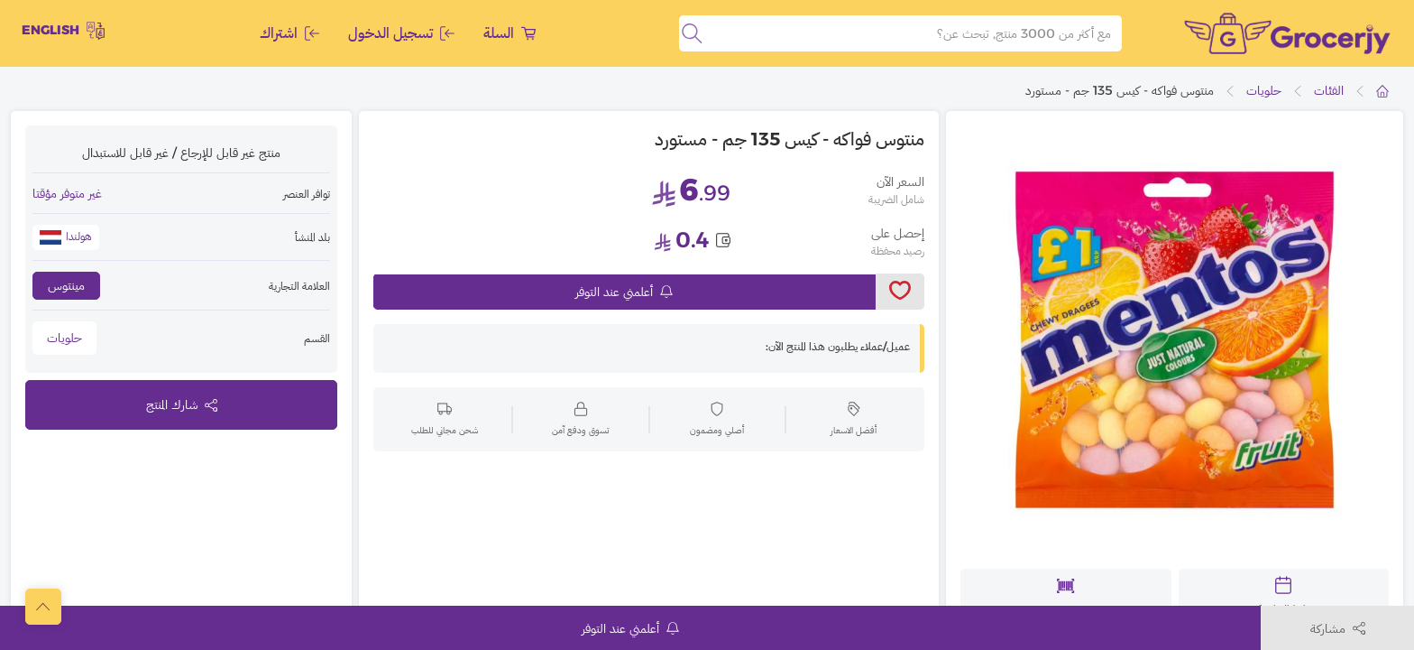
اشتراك (289, 33)
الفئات (1329, 90)
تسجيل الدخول (401, 33)
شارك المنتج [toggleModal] (181, 404)
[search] (692, 33)
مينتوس (66, 285)
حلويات (1263, 90)
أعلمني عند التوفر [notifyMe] (624, 291)
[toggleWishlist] (900, 292)
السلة (509, 33)
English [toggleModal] (63, 31)
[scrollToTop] (43, 607)
